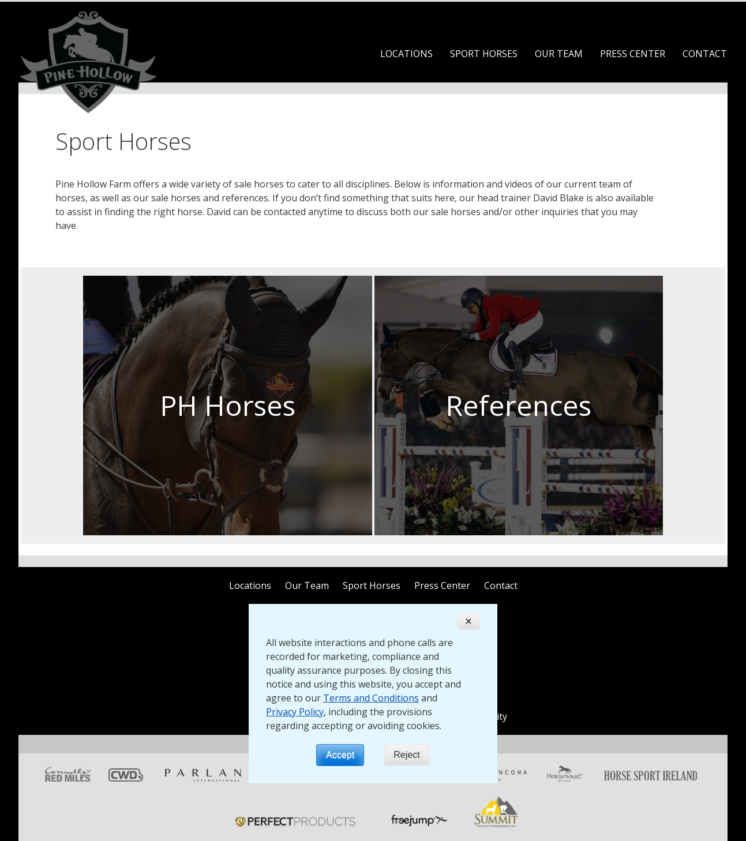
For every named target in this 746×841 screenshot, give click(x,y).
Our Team (559, 53)
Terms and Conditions (371, 698)
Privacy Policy (295, 711)
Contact (705, 53)
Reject (406, 755)
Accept (340, 755)
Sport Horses (484, 53)
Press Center (632, 53)
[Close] (468, 621)
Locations (406, 53)
